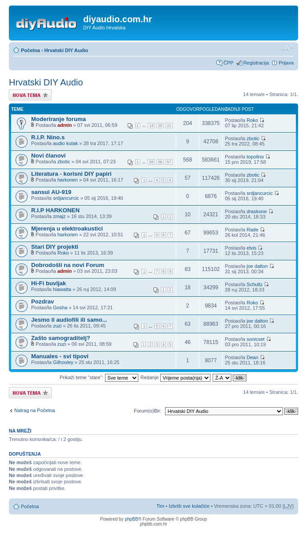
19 (151, 125)
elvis (251, 248)
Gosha (60, 307)
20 (160, 125)
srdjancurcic (66, 198)
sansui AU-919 (51, 192)
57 (169, 162)
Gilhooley (63, 362)
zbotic (252, 138)
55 (151, 162)
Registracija (256, 62)
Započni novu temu (30, 95)
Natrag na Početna (34, 410)
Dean (252, 357)
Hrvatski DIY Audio (66, 50)
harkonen (67, 179)
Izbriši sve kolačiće (189, 506)
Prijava (286, 62)
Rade (252, 229)
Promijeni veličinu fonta (287, 48)
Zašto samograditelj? (60, 338)
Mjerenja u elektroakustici (67, 228)
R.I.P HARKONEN (55, 210)
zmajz (59, 216)
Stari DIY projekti (54, 246)
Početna (30, 50)
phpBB (131, 519)
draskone (256, 211)
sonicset (255, 339)
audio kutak (65, 143)
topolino (255, 156)
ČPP (228, 62)
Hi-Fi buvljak (48, 283)
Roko (252, 120)
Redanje (175, 377)
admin (64, 125)
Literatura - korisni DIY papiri (71, 173)
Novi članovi (48, 155)
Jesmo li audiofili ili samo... (69, 319)
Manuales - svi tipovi (60, 356)
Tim (160, 506)
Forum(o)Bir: (148, 410)
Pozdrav (42, 301)
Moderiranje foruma (58, 119)
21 (169, 125)
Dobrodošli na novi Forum (67, 265)
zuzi (57, 325)
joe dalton (257, 266)
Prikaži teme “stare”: (99, 377)
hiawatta (62, 289)
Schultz (254, 284)
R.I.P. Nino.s (48, 137)
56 (160, 162)
